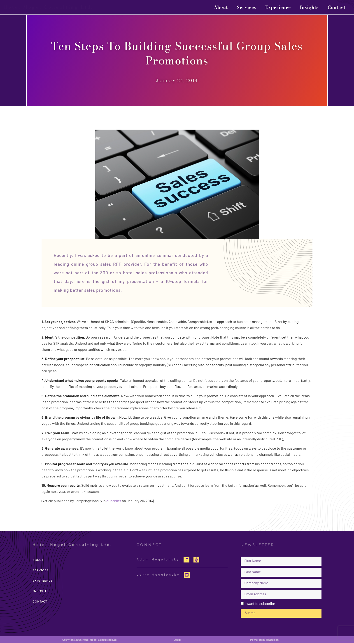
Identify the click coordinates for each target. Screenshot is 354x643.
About (221, 7)
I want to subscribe (260, 604)
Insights (309, 7)
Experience (278, 7)
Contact (336, 7)
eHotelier (113, 500)
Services (246, 7)
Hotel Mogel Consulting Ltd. (48, 7)
